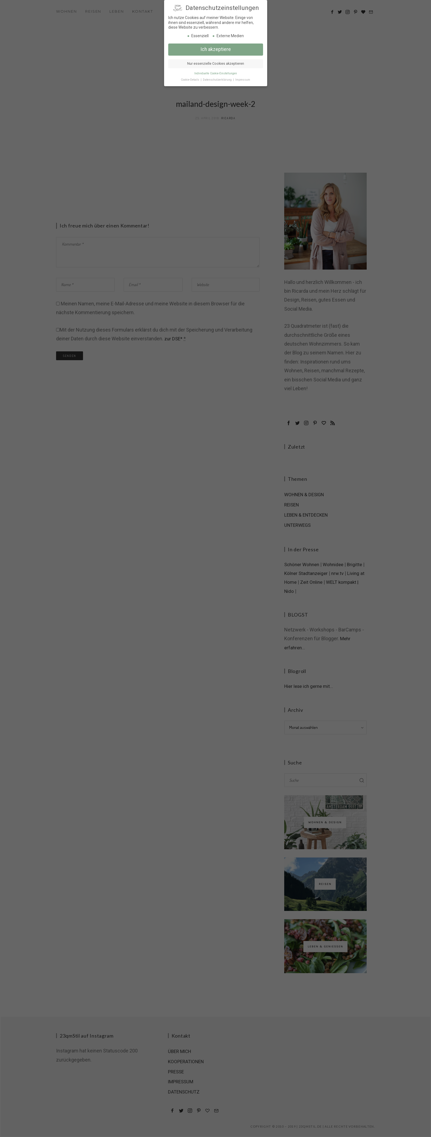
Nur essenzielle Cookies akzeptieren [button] (215, 62)
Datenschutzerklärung (218, 78)
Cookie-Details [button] (190, 78)
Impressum (242, 78)
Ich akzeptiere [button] (215, 47)
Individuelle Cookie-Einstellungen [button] (215, 72)
